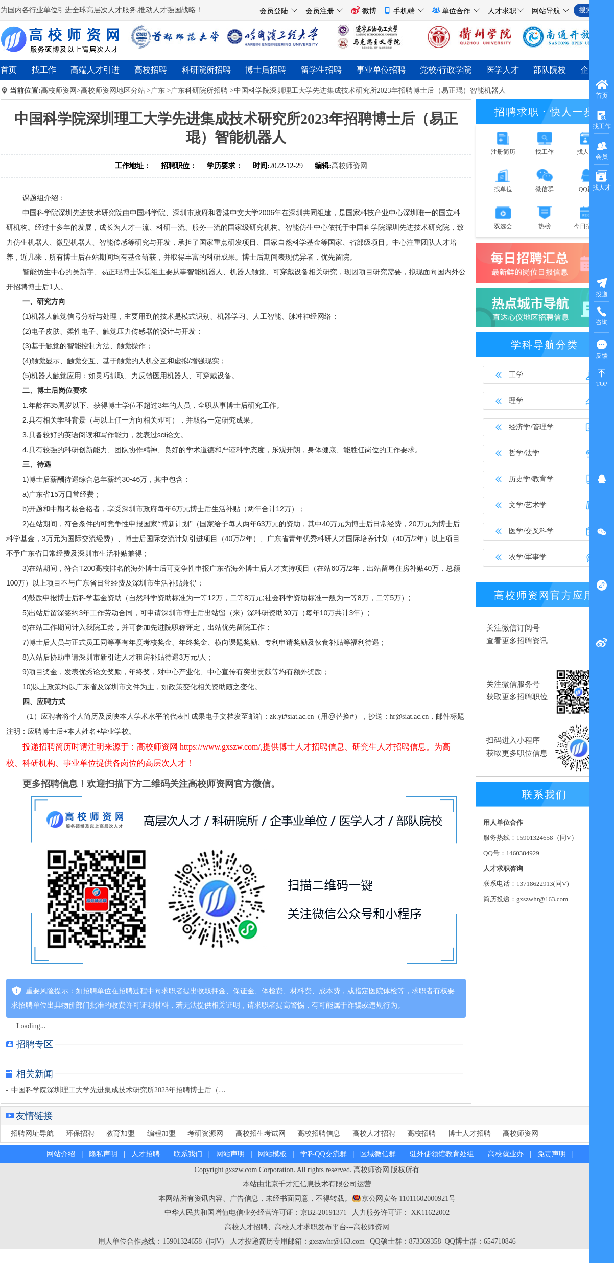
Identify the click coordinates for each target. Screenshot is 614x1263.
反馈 (601, 348)
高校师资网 (59, 91)
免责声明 (551, 1154)
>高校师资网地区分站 (111, 91)
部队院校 (549, 69)
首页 (9, 69)
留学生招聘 (321, 69)
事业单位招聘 (381, 69)
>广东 (156, 91)
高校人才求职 (296, 1227)
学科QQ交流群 (323, 1154)
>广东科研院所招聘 (197, 91)
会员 (601, 149)
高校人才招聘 (373, 1133)
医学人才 (502, 69)
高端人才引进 (95, 69)
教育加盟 (120, 1133)
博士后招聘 (265, 69)
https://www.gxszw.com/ (220, 746)
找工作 (44, 69)
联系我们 (188, 1154)
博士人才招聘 (469, 1133)
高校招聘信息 (318, 1133)
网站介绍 (60, 1154)
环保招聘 (80, 1133)
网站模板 (272, 1154)
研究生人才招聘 (381, 746)
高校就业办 (506, 1154)
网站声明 (230, 1154)
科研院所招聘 (206, 69)
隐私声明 (103, 1154)
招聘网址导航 (32, 1133)
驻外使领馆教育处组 (442, 1154)
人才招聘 (145, 1154)
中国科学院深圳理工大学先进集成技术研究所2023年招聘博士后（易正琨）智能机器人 (370, 91)
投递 (601, 287)
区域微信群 (378, 1154)
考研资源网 (205, 1133)
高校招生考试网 (260, 1133)
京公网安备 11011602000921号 (409, 1198)
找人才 (601, 180)
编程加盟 (161, 1133)
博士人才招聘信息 (311, 746)
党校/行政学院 (445, 69)
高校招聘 (150, 69)
